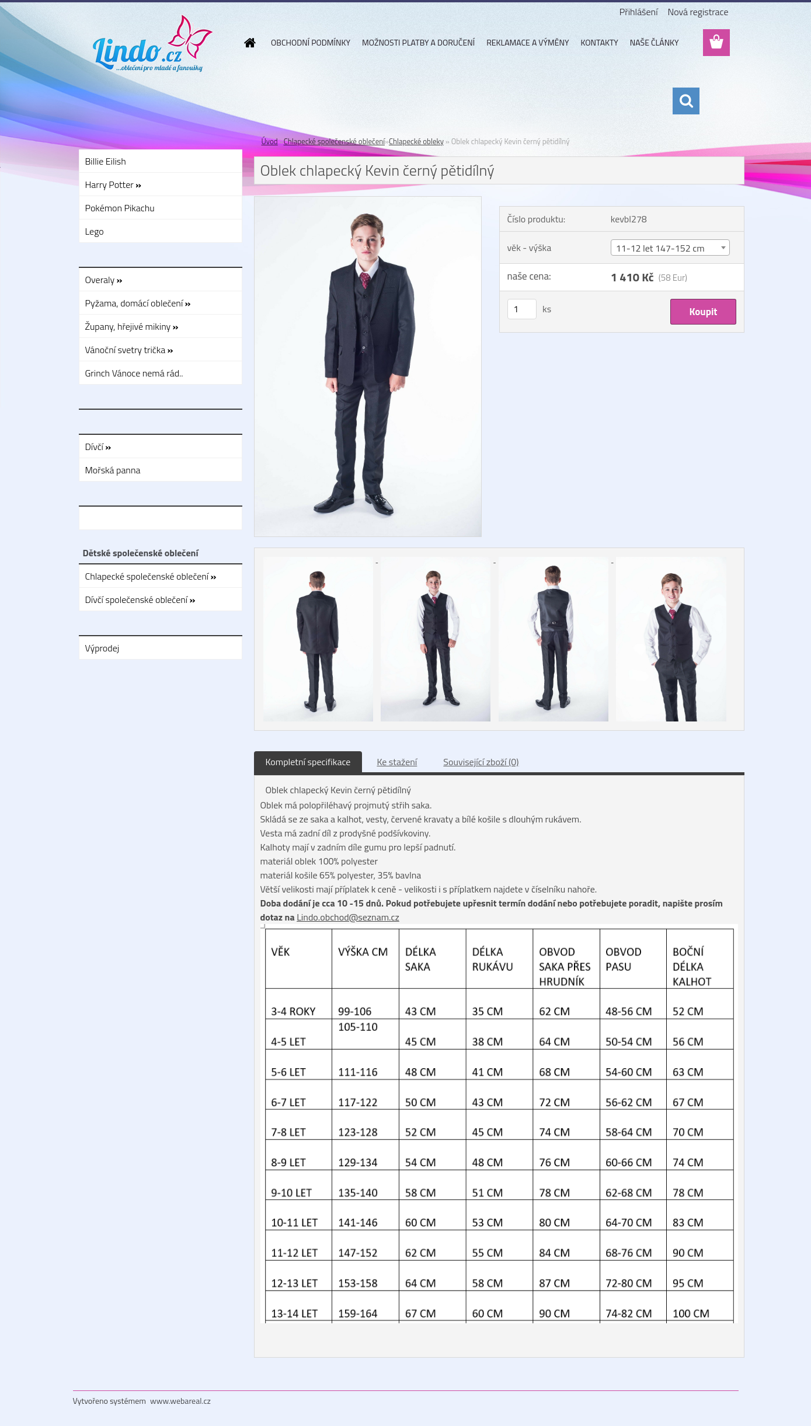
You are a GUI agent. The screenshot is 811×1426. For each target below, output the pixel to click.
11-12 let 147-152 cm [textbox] (660, 248)
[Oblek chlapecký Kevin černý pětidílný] (368, 201)
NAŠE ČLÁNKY (654, 42)
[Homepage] (248, 42)
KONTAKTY (599, 42)
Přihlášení (638, 12)
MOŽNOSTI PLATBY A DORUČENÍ (418, 42)
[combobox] (670, 247)
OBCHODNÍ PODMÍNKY (310, 42)
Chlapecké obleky (416, 141)
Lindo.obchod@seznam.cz (348, 917)
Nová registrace (697, 12)
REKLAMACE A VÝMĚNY (527, 42)
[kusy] (522, 309)
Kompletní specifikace (308, 762)
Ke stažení (397, 762)
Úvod (270, 141)
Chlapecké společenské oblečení (334, 141)
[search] (686, 101)
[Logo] (153, 43)
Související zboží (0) (480, 762)
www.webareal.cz (180, 1400)
